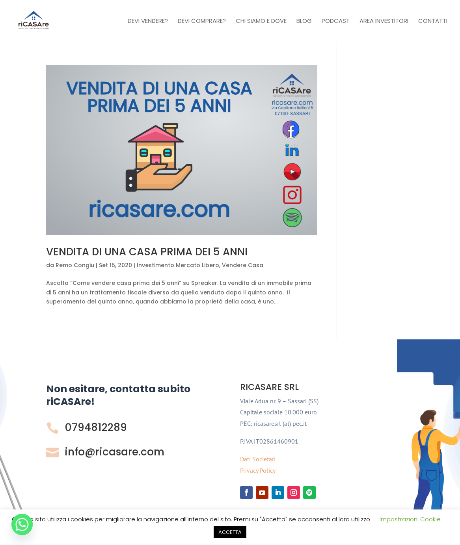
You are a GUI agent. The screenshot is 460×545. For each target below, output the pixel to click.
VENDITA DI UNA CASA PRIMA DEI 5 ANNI (147, 252)
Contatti (432, 21)
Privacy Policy (258, 470)
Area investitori (383, 21)
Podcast (336, 21)
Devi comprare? (202, 21)
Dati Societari (258, 459)
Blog (304, 21)
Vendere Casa (242, 265)
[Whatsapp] (22, 524)
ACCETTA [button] (230, 532)
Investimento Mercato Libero (178, 265)
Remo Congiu (75, 265)
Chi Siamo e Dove (261, 21)
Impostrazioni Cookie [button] (410, 519)
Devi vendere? (148, 21)
